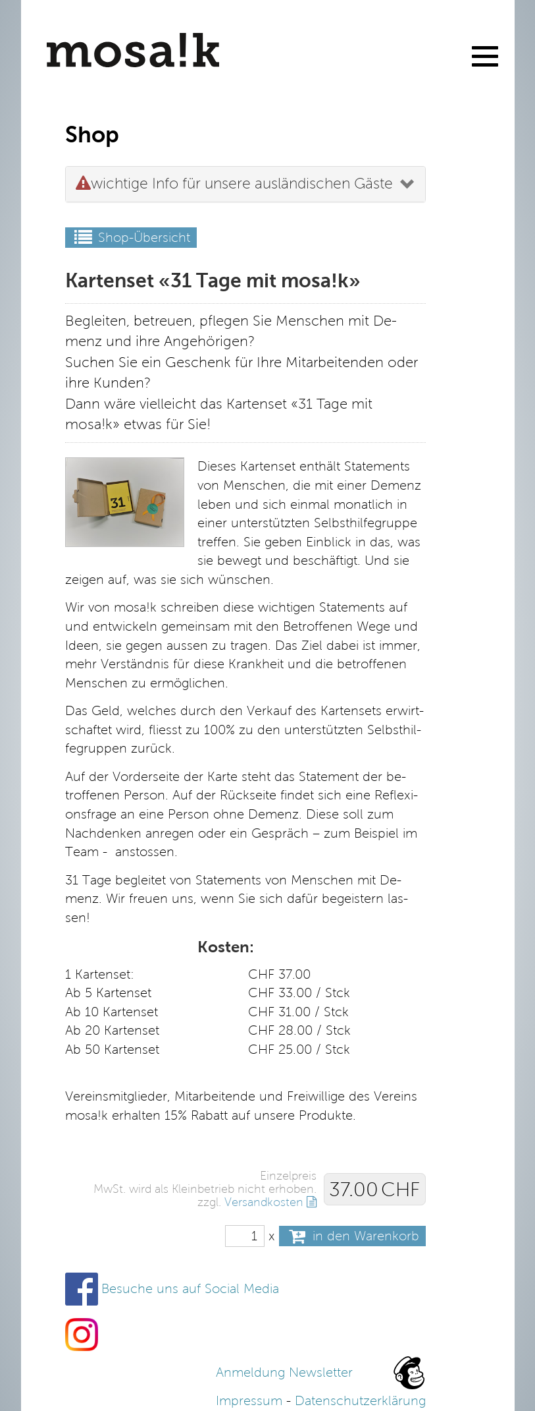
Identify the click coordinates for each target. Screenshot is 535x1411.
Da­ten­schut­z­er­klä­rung (360, 1401)
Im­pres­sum (249, 1401)
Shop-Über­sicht (131, 238)
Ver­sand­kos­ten (263, 1202)
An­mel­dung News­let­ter (284, 1372)
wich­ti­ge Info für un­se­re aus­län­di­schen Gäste (234, 183)
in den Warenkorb (352, 1236)
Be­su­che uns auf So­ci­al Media (190, 1289)
